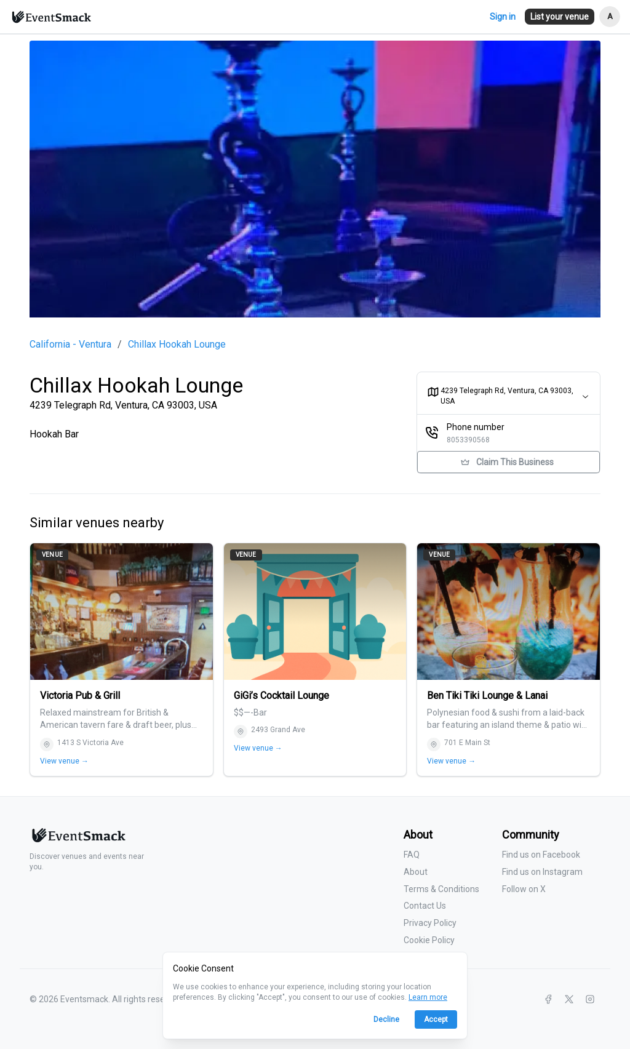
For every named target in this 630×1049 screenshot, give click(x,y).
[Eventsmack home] (78, 840)
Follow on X (524, 889)
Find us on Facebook (541, 855)
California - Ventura (70, 344)
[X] (569, 999)
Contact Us (425, 906)
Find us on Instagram (542, 872)
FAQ (412, 855)
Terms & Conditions (441, 889)
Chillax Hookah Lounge (177, 344)
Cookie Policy (429, 940)
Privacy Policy (430, 923)
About (416, 872)
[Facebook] (548, 999)
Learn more (428, 997)
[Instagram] (590, 999)
